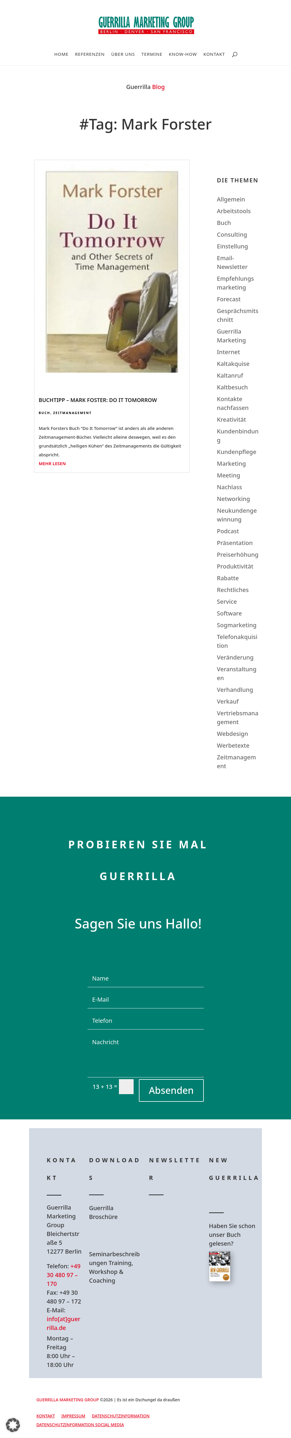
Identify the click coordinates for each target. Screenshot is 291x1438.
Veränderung (235, 657)
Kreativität (231, 419)
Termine (152, 54)
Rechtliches (233, 590)
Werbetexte (233, 745)
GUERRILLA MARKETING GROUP (67, 1399)
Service (227, 602)
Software (229, 613)
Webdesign (232, 734)
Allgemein (231, 199)
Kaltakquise (233, 364)
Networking (233, 499)
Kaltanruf (230, 375)
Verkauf (228, 701)
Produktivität (235, 566)
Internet (228, 352)
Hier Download (118, 1235)
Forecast (229, 299)
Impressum (73, 1416)
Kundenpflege (236, 452)
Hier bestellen (237, 1308)
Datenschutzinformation (121, 1416)
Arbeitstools (234, 211)
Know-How (183, 54)
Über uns (123, 54)
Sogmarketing (237, 625)
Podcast (228, 531)
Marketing (231, 463)
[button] (13, 1425)
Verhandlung (235, 690)
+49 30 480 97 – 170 (63, 1275)
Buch (44, 413)
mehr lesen (52, 463)
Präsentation (235, 543)
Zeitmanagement (72, 413)
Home (61, 54)
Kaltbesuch (232, 387)
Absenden (171, 1090)
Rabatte (228, 578)
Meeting (228, 475)
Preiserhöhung (238, 555)
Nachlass (229, 487)
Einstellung (232, 246)
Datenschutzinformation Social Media (80, 1425)
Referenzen (90, 54)
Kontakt (214, 54)
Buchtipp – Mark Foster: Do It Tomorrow (98, 399)
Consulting (232, 234)
